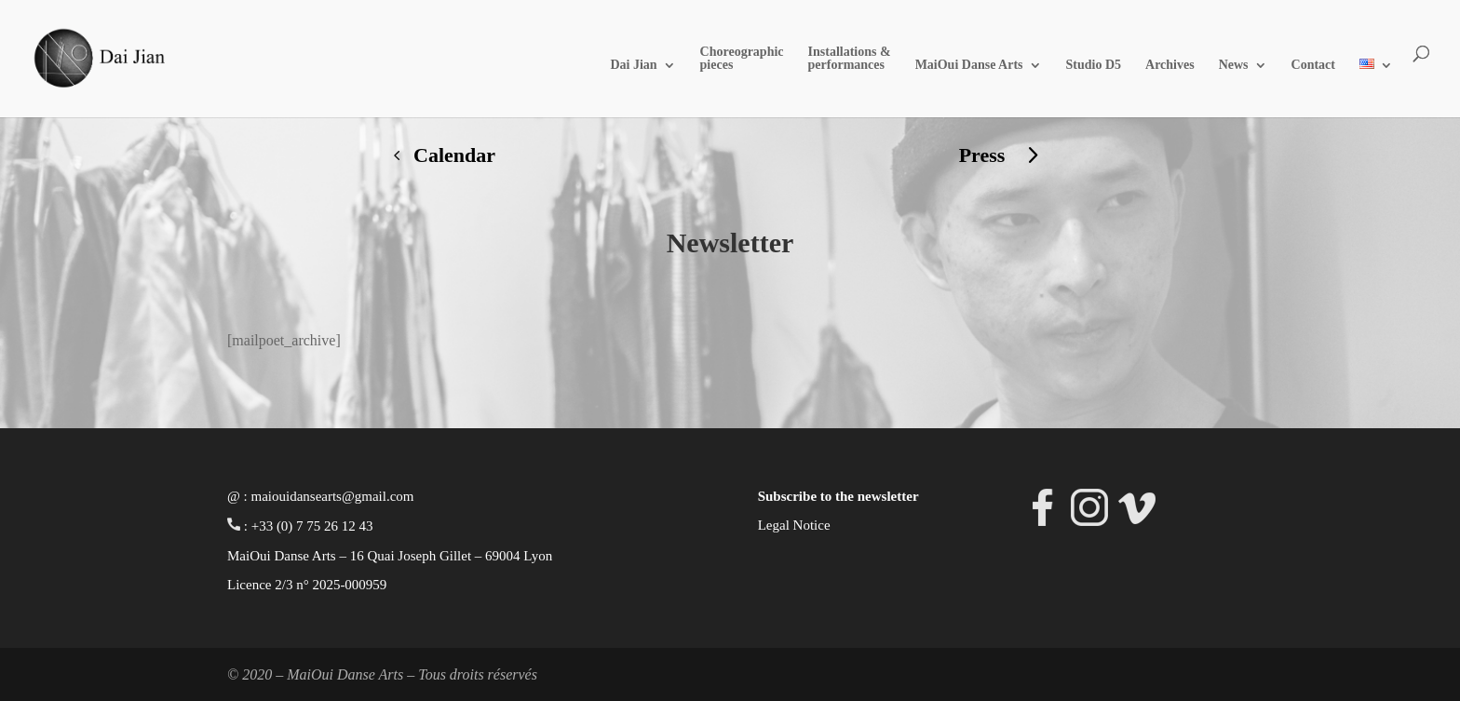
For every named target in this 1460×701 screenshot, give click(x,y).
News (1234, 65)
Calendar (454, 155)
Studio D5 (1094, 65)
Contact (1313, 65)
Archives (1170, 65)
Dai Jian (633, 65)
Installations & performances (849, 59)
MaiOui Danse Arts (969, 65)
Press (982, 155)
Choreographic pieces (742, 59)
